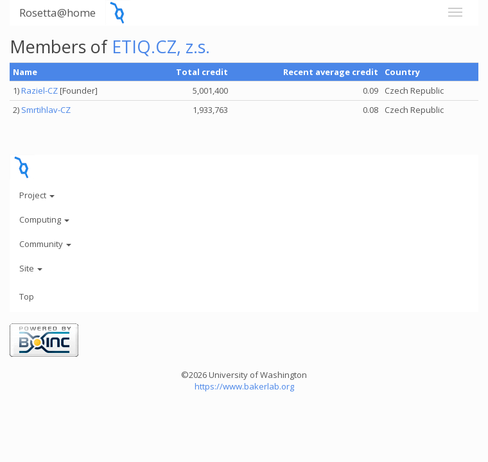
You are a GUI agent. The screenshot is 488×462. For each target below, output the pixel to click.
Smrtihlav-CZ (46, 110)
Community (45, 244)
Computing (44, 219)
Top (26, 296)
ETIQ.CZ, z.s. (161, 46)
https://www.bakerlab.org (244, 386)
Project (37, 195)
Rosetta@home (57, 12)
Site (30, 268)
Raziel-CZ (39, 90)
